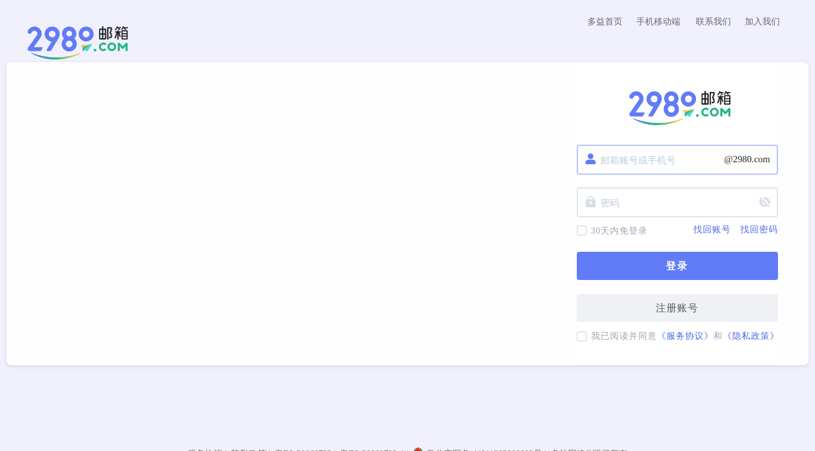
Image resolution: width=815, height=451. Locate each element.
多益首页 (605, 21)
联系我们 (713, 21)
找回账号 (712, 230)
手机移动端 (658, 21)
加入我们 (762, 21)
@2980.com (747, 159)
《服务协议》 (685, 336)
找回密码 (759, 230)
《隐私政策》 (751, 336)
